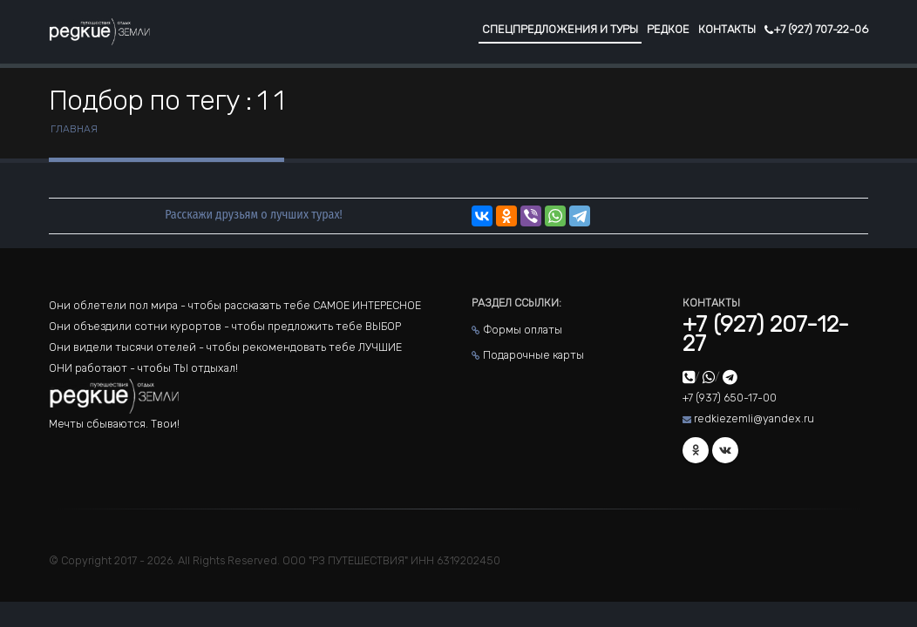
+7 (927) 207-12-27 (766, 334)
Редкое (668, 29)
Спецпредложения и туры (560, 29)
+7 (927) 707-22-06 (816, 29)
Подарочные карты (533, 354)
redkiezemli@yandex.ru (754, 418)
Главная (74, 129)
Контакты (727, 29)
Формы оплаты (522, 329)
